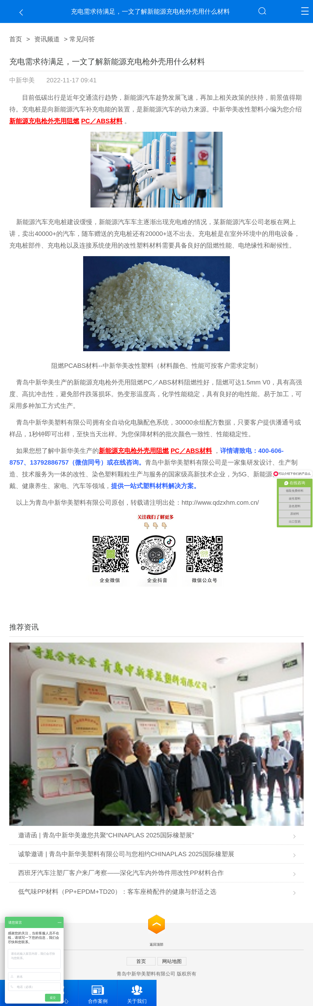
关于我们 (137, 992)
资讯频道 (47, 39)
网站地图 (172, 961)
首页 (15, 39)
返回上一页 (22, 12)
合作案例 (98, 992)
